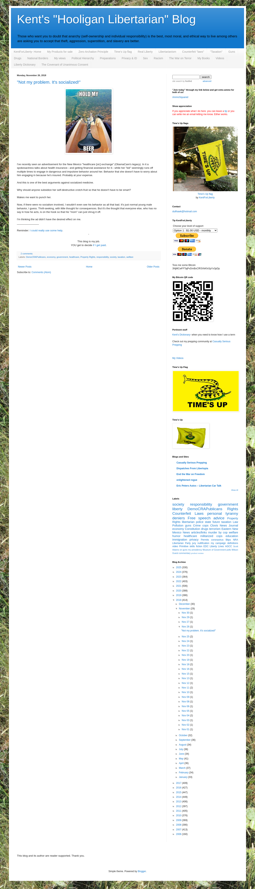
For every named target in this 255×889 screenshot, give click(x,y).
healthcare (74, 257)
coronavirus (217, 539)
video (175, 546)
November (185, 608)
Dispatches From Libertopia (192, 468)
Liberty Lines (217, 546)
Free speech (199, 518)
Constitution (192, 528)
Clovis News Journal (224, 525)
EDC (205, 546)
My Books (203, 58)
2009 (179, 820)
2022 (179, 581)
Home (89, 266)
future (216, 522)
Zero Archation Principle (93, 51)
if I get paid (99, 245)
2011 (179, 811)
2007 (179, 829)
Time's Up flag (123, 51)
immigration (179, 539)
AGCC (228, 546)
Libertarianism (167, 51)
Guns (232, 51)
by (187, 81)
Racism (158, 58)
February (184, 772)
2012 (179, 806)
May (181, 758)
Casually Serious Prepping (192, 462)
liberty (177, 509)
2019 (179, 595)
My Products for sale (60, 51)
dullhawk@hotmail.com (184, 211)
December (185, 604)
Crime (197, 525)
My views (60, 58)
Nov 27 (186, 621)
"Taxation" (216, 51)
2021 (179, 586)
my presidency (195, 550)
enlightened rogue (187, 480)
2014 (179, 797)
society (113, 257)
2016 (179, 787)
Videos (220, 58)
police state (203, 522)
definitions (232, 543)
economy (51, 257)
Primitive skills (187, 546)
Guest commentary (181, 553)
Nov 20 (186, 655)
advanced (207, 81)
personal (214, 513)
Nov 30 (186, 612)
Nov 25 (186, 636)
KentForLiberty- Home (27, 51)
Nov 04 (186, 715)
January (183, 777)
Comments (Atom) (41, 272)
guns (188, 525)
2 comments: (27, 253)
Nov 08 (186, 701)
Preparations (108, 58)
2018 (179, 600)
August (183, 744)
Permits (205, 539)
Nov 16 (186, 669)
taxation (121, 257)
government (62, 257)
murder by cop (218, 532)
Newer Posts (24, 266)
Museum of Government (214, 550)
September (185, 740)
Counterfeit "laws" (193, 51)
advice (218, 518)
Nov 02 (186, 724)
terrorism (215, 528)
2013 (179, 801)
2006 (179, 834)
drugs (204, 528)
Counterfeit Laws (188, 513)
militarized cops (211, 536)
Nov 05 (186, 711)
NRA (235, 539)
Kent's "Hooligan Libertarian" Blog (106, 19)
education (232, 536)
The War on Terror (180, 58)
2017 (179, 783)
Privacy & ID (129, 58)
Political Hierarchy (83, 58)
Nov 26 (186, 626)
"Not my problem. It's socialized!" (48, 82)
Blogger (142, 871)
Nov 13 (186, 678)
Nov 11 (186, 687)
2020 (179, 590)
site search (177, 81)
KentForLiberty (207, 197)
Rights (232, 509)
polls (229, 550)
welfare (129, 257)
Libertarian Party (181, 543)
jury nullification (200, 543)
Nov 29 (186, 617)
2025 (179, 567)
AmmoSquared (180, 97)
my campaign (218, 543)
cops (205, 525)
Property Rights (87, 257)
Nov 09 (186, 697)
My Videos (177, 358)
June (182, 753)
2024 (179, 572)
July (181, 749)
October (183, 735)
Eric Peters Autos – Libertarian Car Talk (199, 485)
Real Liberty (145, 51)
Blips (228, 539)
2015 (179, 792)
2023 (179, 576)
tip (226, 111)
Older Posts (153, 266)
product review (197, 553)
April (181, 763)
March (182, 768)
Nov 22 (186, 650)
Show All (234, 490)
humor (176, 536)
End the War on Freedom (191, 474)
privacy (194, 539)
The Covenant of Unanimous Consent (64, 64)
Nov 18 (186, 664)
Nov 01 (186, 729)
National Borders (37, 58)
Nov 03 (186, 720)
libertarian (188, 522)
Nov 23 (186, 645)
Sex (145, 58)
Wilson (235, 550)
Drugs (17, 58)
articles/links (199, 532)
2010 (179, 815)
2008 (179, 824)
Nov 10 (186, 692)
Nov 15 (186, 673)
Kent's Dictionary (181, 334)
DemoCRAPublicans (36, 257)
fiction (199, 546)
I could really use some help (46, 230)
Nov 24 (186, 641)
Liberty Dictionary (24, 64)
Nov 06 (186, 706)
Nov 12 (186, 683)
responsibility (102, 257)
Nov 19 (186, 659)
